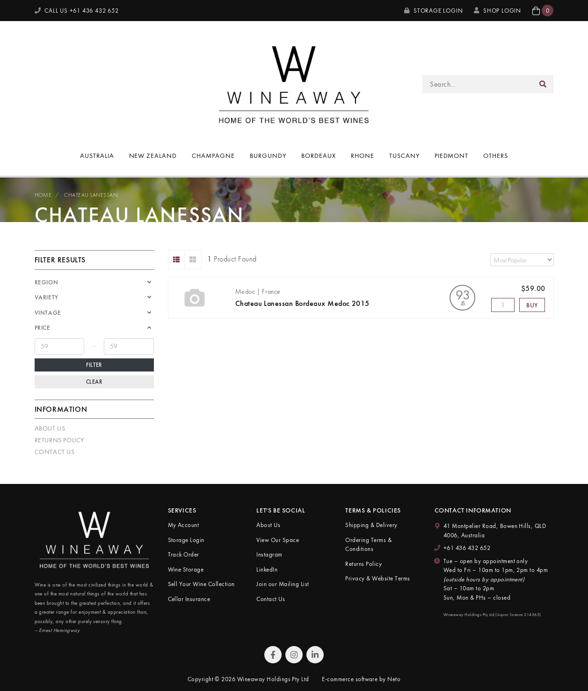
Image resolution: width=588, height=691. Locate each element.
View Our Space (277, 540)
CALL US (77, 11)
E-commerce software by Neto (361, 679)
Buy (532, 305)
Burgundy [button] (268, 155)
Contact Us (55, 451)
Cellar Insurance (189, 599)
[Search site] (543, 84)
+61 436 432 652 (466, 548)
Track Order (183, 554)
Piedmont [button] (452, 155)
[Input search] (477, 84)
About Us (50, 428)
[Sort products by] (522, 260)
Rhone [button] (362, 155)
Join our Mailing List (282, 584)
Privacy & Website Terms (377, 578)
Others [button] (495, 155)
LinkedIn (266, 569)
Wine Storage (186, 569)
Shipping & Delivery (371, 525)
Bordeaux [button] (318, 155)
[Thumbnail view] (193, 259)
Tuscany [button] (404, 155)
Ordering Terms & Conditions (368, 544)
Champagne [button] (213, 155)
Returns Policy (59, 440)
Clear (94, 382)
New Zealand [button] (153, 155)
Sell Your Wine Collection (201, 584)
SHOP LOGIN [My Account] (497, 11)
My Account (183, 525)
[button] (542, 10)
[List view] (176, 259)
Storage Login (433, 11)
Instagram (269, 554)
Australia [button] (97, 155)
